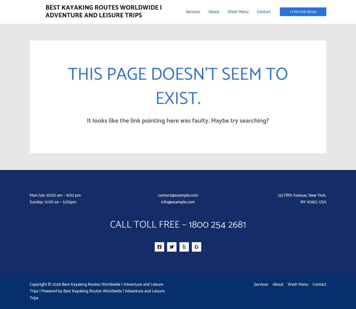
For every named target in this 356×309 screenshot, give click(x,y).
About (277, 284)
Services (261, 284)
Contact (319, 284)
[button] (303, 11)
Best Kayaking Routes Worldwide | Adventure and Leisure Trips (103, 12)
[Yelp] (184, 247)
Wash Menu (298, 284)
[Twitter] (172, 247)
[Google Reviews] (196, 247)
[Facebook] (159, 247)
